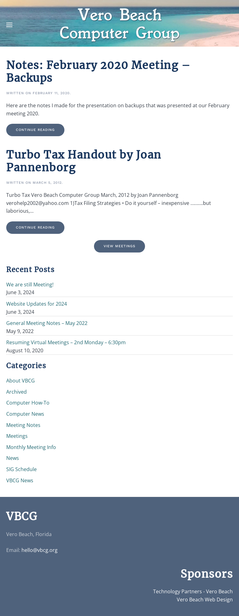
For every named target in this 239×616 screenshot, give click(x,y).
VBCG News (19, 480)
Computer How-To (27, 402)
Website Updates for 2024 (36, 303)
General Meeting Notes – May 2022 (46, 323)
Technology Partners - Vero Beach (193, 591)
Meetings (17, 436)
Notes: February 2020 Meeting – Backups (98, 72)
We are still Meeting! (30, 284)
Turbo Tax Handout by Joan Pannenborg (84, 161)
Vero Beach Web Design (205, 599)
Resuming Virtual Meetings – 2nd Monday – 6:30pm (66, 342)
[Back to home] (119, 25)
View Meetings (119, 246)
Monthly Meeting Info (31, 447)
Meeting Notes (23, 425)
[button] (9, 25)
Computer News (25, 413)
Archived (16, 391)
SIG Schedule (21, 469)
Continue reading (35, 130)
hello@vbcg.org (39, 550)
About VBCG (20, 380)
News (12, 458)
